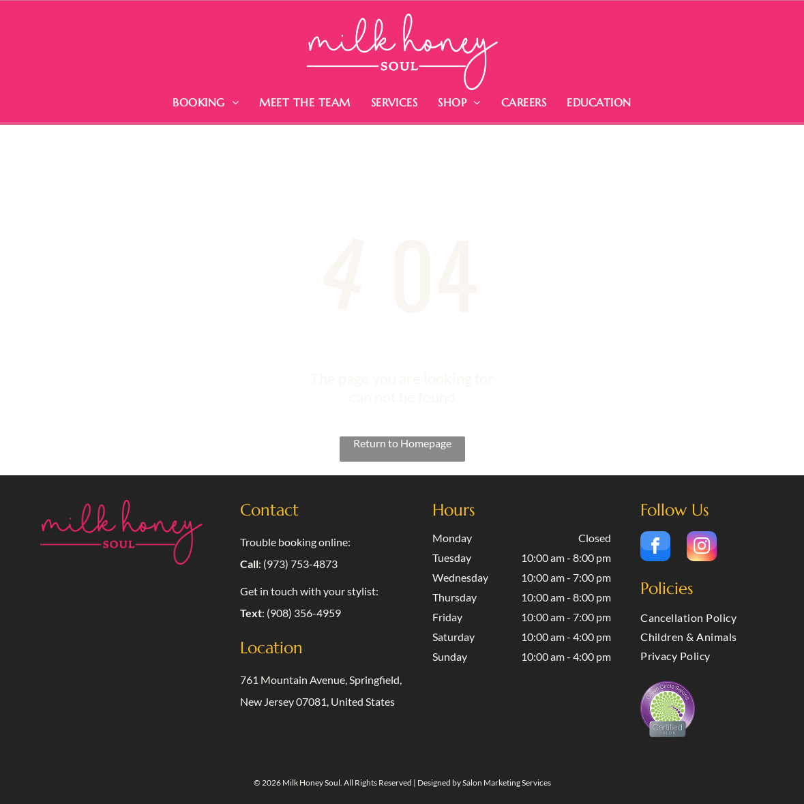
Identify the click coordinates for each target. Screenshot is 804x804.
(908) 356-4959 (304, 612)
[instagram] (702, 548)
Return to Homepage (402, 442)
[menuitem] (205, 102)
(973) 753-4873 (300, 563)
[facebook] (655, 548)
